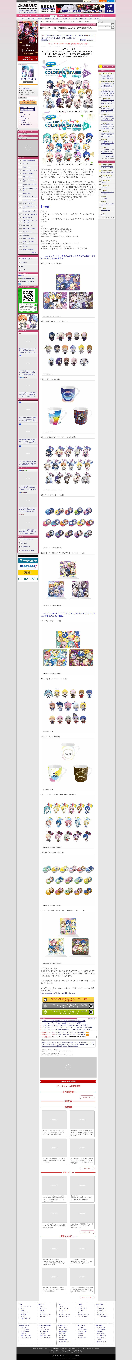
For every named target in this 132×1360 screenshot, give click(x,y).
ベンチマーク (82, 1337)
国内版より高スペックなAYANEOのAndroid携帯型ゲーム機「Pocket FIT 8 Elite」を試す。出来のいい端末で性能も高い (82, 1197)
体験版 (23, 120)
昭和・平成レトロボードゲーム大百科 (30, 221)
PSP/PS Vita (99, 1304)
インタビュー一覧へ (87, 1297)
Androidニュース (31, 18)
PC (26, 16)
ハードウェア (76, 16)
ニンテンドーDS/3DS (44, 1325)
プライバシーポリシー (27, 539)
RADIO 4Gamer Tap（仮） (29, 200)
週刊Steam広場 (26, 193)
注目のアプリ (56, 18)
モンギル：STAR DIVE (107, 172)
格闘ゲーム (100, 1331)
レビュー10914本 (23, 12)
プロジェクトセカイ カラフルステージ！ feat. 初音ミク (28, 79)
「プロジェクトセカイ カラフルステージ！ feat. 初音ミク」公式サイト (70, 1000)
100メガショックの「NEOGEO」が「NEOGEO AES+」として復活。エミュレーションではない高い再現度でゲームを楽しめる (107, 134)
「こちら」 (75, 1350)
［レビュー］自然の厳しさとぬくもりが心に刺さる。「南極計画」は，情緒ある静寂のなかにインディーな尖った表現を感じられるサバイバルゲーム (27, 463)
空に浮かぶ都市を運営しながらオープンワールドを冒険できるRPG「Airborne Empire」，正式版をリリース (107, 126)
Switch (46, 16)
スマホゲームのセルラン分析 (30, 185)
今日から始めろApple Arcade (30, 214)
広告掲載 (77, 1355)
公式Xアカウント (26, 1)
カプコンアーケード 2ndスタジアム (107, 192)
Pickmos (103, 214)
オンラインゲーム (26, 1306)
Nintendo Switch (25, 283)
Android (65, 1046)
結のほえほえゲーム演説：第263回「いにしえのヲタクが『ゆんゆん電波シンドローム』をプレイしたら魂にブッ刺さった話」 (54, 1132)
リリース (70, 1046)
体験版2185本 (33, 12)
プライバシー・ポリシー (66, 1355)
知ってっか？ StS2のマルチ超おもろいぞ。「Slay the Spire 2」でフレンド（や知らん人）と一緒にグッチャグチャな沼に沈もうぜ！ (28, 419)
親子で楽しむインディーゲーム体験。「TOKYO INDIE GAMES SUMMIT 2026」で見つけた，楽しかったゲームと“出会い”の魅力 (28, 350)
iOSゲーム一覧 (83, 18)
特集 (22, 116)
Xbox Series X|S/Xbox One (27, 278)
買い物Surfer (26, 235)
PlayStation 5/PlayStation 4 (27, 281)
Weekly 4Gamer (26, 163)
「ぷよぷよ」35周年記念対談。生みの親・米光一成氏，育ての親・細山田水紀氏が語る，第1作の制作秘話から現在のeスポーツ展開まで (82, 1290)
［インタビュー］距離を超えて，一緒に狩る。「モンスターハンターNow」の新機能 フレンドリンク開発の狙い (28, 531)
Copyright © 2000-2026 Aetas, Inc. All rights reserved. (66, 1358)
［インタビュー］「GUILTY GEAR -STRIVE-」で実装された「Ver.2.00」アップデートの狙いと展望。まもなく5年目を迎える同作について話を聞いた (28, 487)
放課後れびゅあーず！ (28, 249)
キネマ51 (25, 246)
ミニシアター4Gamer (28, 231)
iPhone (78, 1042)
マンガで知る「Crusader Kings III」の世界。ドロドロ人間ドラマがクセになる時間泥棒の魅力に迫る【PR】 (27, 372)
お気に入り (95, 1)
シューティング (101, 1335)
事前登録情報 (63, 1331)
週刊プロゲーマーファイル (30, 170)
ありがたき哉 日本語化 (29, 238)
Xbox (31, 16)
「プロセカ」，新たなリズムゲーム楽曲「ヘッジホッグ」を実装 (61, 1023)
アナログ (90, 16)
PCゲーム (23, 275)
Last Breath (104, 187)
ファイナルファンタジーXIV (107, 204)
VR (68, 16)
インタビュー (66, 18)
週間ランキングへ (110, 156)
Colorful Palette (25, 88)
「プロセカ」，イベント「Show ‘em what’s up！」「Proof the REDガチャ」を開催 (66, 1029)
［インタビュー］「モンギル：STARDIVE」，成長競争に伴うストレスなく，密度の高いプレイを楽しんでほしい (27, 509)
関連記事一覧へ (93, 1018)
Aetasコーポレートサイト (27, 550)
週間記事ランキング (26, 258)
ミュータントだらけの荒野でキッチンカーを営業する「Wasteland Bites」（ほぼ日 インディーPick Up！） (54, 1160)
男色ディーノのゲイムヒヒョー (30, 180)
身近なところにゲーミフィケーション (30, 242)
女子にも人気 (72, 1044)
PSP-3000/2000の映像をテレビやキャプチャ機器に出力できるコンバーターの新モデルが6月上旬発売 (107, 118)
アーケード (99, 1325)
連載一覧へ (34, 252)
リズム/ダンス (84, 1042)
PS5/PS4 (38, 16)
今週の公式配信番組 (28, 173)
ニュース (24, 114)
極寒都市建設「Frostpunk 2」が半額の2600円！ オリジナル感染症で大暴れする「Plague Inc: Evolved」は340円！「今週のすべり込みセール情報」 (82, 1133)
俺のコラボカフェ (27, 217)
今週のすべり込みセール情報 (30, 189)
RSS (19, 1)
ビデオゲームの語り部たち (30, 228)
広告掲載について (25, 546)
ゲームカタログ (101, 1341)
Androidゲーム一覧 (94, 18)
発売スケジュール (45, 1314)
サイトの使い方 (38, 1)
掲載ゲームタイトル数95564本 (27, 10)
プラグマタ (104, 198)
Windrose (103, 182)
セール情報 (48, 18)
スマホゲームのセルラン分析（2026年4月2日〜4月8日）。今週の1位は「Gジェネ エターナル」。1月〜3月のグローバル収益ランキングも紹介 (107, 77)
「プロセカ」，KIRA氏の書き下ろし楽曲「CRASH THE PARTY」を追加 (63, 1021)
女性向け (61, 16)
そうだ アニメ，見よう (29, 203)
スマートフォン (62, 1325)
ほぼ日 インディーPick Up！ (30, 196)
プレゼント (24, 262)
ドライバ (23, 269)
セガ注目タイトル (63, 1044)
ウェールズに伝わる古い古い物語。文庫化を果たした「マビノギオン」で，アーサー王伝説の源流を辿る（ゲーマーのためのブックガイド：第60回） (82, 1161)
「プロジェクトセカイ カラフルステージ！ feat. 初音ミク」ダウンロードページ (69, 1006)
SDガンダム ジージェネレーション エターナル (107, 166)
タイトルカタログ (45, 1316)
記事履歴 (103, 1)
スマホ (53, 16)
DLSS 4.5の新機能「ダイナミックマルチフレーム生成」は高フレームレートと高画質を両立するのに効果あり (54, 1225)
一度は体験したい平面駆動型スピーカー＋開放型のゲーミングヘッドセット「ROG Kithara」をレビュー (82, 1225)
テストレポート (82, 1329)
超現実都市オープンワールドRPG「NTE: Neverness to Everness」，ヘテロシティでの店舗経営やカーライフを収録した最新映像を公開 (107, 93)
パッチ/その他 (25, 124)
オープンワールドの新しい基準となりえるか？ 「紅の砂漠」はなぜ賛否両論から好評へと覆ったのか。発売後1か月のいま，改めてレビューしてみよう (54, 1198)
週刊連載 (23, 1314)
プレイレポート (63, 1308)
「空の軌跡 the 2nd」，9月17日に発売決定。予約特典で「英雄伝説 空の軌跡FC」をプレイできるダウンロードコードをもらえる (107, 85)
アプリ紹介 (62, 1335)
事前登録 (40, 18)
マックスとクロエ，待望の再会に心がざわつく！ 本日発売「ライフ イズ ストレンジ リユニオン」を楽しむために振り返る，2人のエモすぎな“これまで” (28, 394)
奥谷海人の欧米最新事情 (29, 160)
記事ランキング (25, 1318)
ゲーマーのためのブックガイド (30, 207)
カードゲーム (101, 1333)
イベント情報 (101, 1329)
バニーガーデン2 (105, 177)
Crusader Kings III (105, 210)
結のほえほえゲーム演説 (29, 211)
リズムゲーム (101, 1337)
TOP (20, 16)
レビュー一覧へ (87, 1232)
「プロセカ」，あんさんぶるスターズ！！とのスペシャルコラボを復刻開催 (65, 1025)
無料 (78, 1044)
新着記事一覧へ (87, 1097)
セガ (22, 86)
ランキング (111, 1)
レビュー (24, 118)
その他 (99, 1339)
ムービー (74, 18)
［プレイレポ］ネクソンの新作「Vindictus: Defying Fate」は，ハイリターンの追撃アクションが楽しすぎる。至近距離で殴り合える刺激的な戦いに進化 (107, 101)
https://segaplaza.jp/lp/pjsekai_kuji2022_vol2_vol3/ (58, 993)
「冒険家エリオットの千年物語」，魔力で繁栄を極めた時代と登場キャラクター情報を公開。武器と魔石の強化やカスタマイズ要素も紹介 (107, 143)
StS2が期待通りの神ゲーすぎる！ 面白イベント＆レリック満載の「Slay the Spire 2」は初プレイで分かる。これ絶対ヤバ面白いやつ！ (28, 441)
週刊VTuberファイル (28, 176)
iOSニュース (21, 18)
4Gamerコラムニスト (28, 225)
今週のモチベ (26, 167)
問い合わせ (47, 1)
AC (84, 16)
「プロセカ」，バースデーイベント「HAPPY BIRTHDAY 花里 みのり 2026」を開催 (67, 1027)
